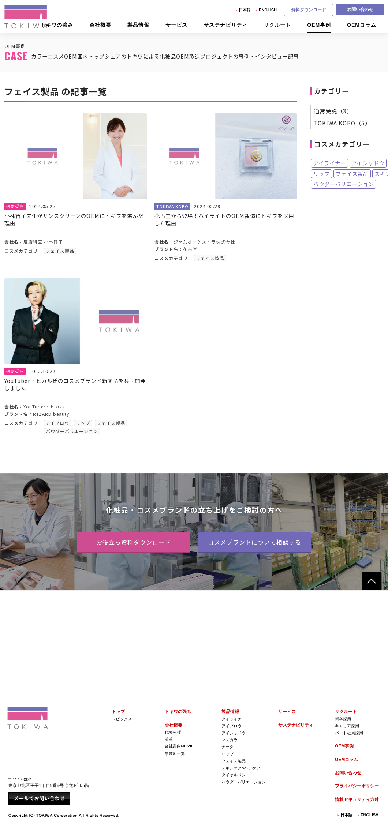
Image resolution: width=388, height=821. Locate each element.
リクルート (346, 711)
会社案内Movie (179, 746)
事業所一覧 (175, 753)
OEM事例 (344, 746)
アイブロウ (231, 726)
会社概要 (173, 725)
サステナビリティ (295, 725)
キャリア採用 (347, 726)
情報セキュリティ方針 (357, 799)
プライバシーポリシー (357, 785)
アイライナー (329, 163)
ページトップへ (371, 581)
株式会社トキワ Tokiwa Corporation (27, 718)
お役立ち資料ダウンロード (133, 542)
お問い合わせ (360, 9)
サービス (287, 711)
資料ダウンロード (308, 9)
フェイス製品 (352, 174)
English (268, 10)
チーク (227, 747)
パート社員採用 (349, 733)
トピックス (122, 719)
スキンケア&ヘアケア (240, 768)
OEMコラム (346, 759)
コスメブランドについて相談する (254, 542)
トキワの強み (178, 711)
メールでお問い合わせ (39, 798)
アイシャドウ (368, 163)
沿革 (169, 739)
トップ (118, 711)
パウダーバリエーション (343, 184)
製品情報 (230, 711)
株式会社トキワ (26, 16)
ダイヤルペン (233, 775)
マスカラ (229, 740)
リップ (321, 174)
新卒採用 (343, 719)
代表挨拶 (173, 732)
